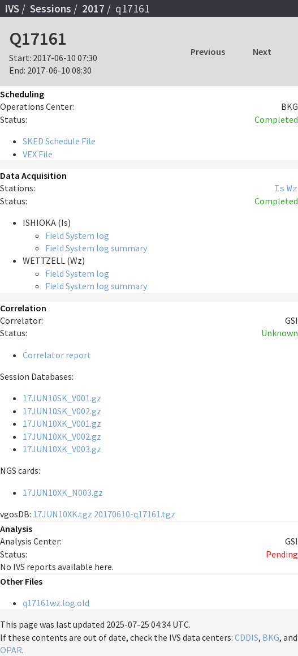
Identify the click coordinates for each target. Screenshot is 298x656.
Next (262, 51)
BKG (270, 637)
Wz (292, 188)
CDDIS (246, 637)
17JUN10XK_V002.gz (62, 436)
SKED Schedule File (59, 141)
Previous (208, 51)
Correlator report (57, 355)
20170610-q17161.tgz (134, 514)
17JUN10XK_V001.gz (62, 423)
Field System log (77, 235)
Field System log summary (96, 248)
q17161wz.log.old (56, 602)
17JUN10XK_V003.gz (62, 449)
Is (279, 188)
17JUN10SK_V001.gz (62, 398)
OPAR (11, 649)
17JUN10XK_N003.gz (63, 492)
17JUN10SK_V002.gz (62, 411)
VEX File (38, 154)
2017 (93, 8)
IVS (12, 8)
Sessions (50, 8)
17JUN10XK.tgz (62, 514)
